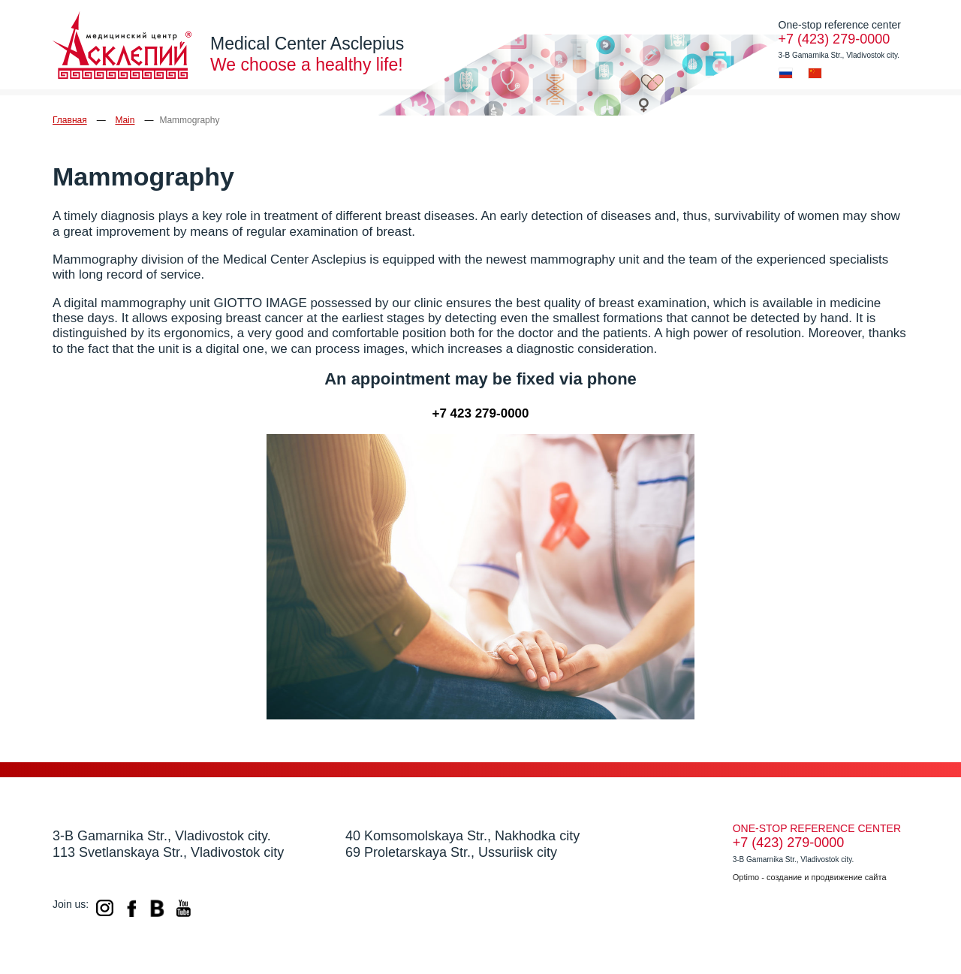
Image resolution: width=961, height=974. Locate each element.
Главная (70, 120)
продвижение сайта (849, 877)
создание (784, 877)
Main (124, 120)
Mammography (189, 120)
